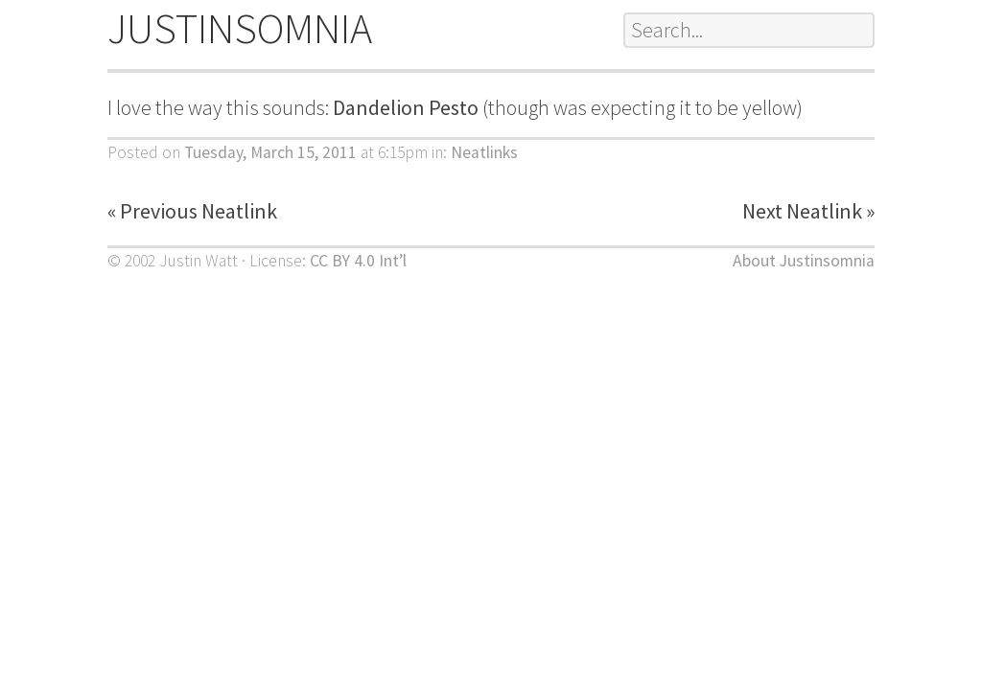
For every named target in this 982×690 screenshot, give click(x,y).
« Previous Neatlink (192, 210)
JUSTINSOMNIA (239, 28)
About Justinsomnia (804, 260)
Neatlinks (484, 152)
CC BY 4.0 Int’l (358, 260)
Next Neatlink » (808, 210)
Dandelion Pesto (406, 107)
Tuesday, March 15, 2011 (270, 152)
